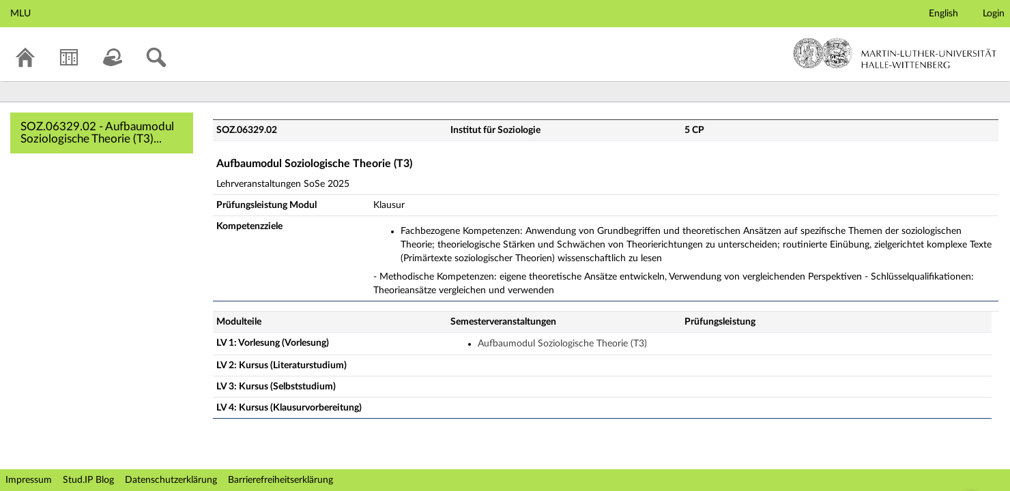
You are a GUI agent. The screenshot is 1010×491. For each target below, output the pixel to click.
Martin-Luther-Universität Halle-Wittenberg (895, 53)
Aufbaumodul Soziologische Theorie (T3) (562, 343)
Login (994, 13)
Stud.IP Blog (88, 480)
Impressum (28, 480)
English (943, 13)
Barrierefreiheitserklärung (280, 480)
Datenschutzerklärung (171, 480)
